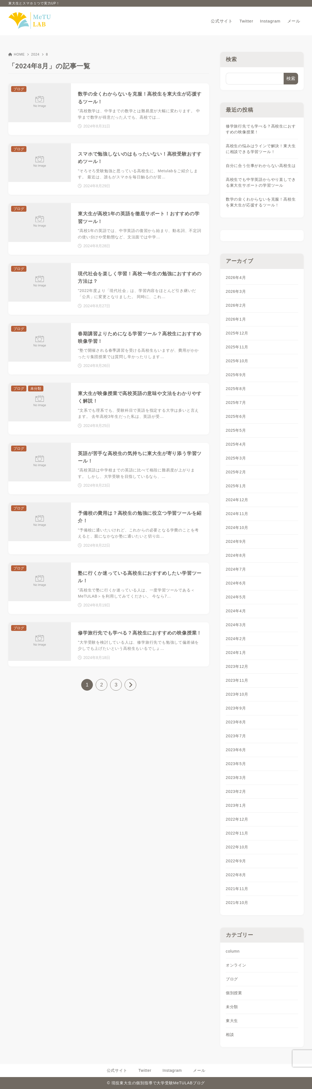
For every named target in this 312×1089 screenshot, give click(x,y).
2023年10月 (237, 694)
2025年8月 (236, 388)
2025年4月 (236, 444)
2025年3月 (236, 458)
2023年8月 (236, 722)
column (233, 951)
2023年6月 (236, 750)
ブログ (232, 979)
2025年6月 (236, 416)
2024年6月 (236, 583)
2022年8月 (236, 875)
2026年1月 (236, 319)
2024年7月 (236, 569)
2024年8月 (236, 555)
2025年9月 (236, 375)
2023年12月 (237, 666)
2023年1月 (236, 805)
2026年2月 (236, 305)
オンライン (236, 965)
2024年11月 (237, 513)
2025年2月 (236, 472)
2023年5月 (236, 763)
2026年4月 (236, 277)
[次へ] (130, 685)
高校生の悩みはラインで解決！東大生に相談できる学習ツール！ (261, 149)
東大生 (232, 1020)
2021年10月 (237, 902)
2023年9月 (236, 708)
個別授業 (234, 993)
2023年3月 (236, 777)
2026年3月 (236, 291)
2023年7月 (236, 736)
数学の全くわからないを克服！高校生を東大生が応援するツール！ (261, 202)
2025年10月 (237, 361)
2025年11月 (237, 347)
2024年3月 (236, 625)
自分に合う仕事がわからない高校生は (261, 165)
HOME (16, 54)
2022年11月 (237, 833)
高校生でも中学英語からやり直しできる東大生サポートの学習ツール (261, 182)
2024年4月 (236, 611)
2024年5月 (236, 597)
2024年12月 (237, 500)
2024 (35, 54)
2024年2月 (236, 638)
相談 (230, 1034)
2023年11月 (237, 680)
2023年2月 (236, 791)
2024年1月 (236, 652)
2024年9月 (236, 541)
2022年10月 (237, 847)
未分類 (232, 1007)
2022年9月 (236, 861)
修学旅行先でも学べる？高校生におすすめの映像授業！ (261, 129)
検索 (231, 59)
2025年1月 (236, 486)
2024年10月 (237, 527)
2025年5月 (236, 430)
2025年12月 (237, 333)
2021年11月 (237, 888)
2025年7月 (236, 402)
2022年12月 (237, 819)
